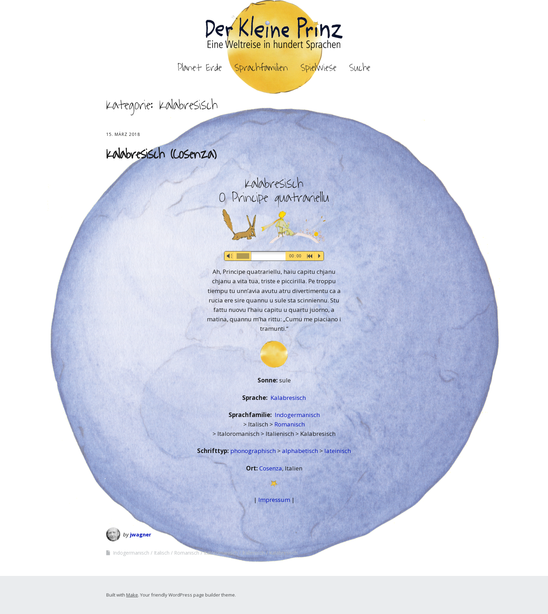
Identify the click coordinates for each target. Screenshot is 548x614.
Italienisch (253, 552)
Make (132, 595)
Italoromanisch (221, 552)
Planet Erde (200, 67)
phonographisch (253, 451)
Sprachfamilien (261, 67)
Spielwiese (319, 67)
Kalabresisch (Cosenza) (161, 154)
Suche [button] (359, 67)
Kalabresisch (288, 398)
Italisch (162, 552)
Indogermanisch (297, 415)
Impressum (274, 500)
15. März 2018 (123, 134)
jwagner (140, 534)
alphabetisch (300, 451)
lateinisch (337, 451)
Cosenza (270, 468)
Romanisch (289, 424)
